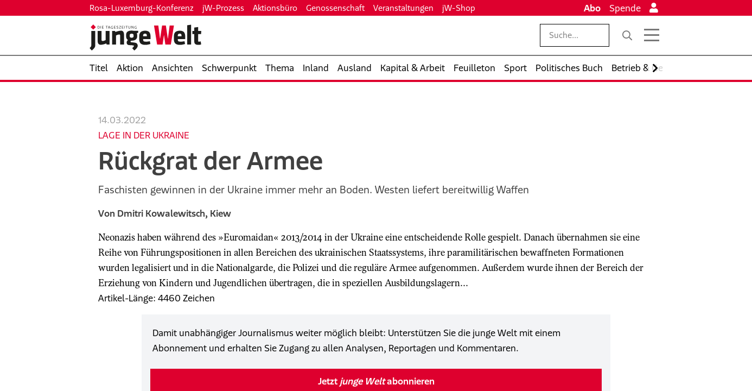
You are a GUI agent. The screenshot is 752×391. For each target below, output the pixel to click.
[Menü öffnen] (651, 35)
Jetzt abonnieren (376, 381)
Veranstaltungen (403, 8)
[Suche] (627, 35)
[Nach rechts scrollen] (655, 68)
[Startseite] (145, 37)
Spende (625, 8)
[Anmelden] (653, 8)
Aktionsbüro (275, 8)
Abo (592, 8)
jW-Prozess (223, 8)
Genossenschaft (335, 8)
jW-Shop (458, 8)
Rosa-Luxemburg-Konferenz (142, 8)
